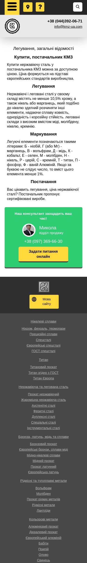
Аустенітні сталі (43, 405)
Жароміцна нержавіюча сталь (43, 400)
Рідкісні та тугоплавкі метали (43, 481)
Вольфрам (43, 488)
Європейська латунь (43, 472)
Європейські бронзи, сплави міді (43, 449)
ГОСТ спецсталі (43, 351)
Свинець (43, 560)
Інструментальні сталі (43, 428)
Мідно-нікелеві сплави (43, 455)
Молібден (43, 493)
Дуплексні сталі (43, 416)
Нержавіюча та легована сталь (43, 387)
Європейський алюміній (43, 538)
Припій (43, 549)
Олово (43, 555)
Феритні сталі (43, 411)
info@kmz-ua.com (68, 26)
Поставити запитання (40, 2)
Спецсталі (43, 340)
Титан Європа (43, 378)
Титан (43, 360)
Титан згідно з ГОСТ (44, 373)
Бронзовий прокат (43, 444)
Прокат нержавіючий (43, 394)
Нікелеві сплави (43, 321)
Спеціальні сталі (43, 422)
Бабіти (43, 543)
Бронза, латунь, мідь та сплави (43, 437)
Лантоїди (43, 510)
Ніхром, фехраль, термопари (43, 328)
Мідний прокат (44, 461)
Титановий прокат (43, 367)
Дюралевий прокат (43, 532)
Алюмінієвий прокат (43, 526)
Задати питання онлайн (43, 253)
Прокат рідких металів (43, 499)
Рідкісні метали (43, 505)
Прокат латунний (43, 466)
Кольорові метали (43, 519)
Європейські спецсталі (43, 345)
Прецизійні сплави (43, 334)
